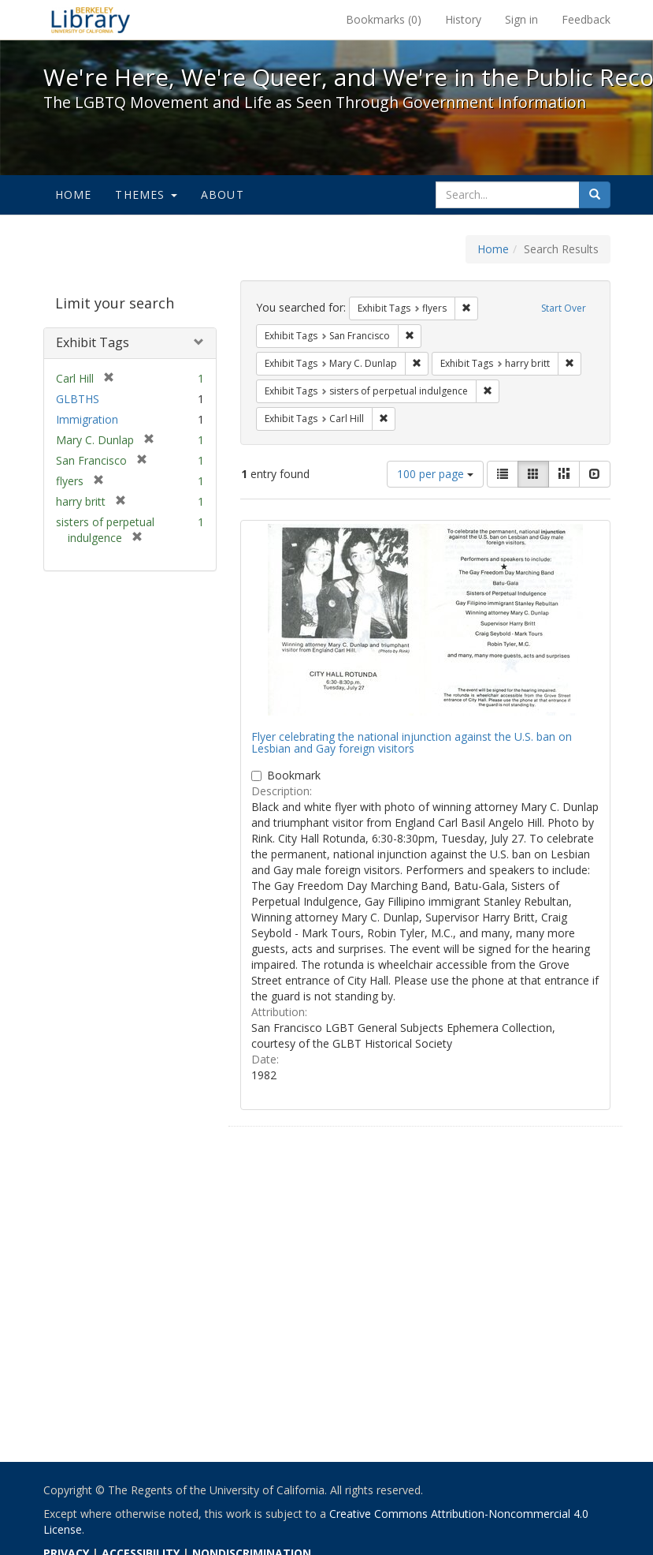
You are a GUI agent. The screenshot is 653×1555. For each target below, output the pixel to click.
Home (73, 194)
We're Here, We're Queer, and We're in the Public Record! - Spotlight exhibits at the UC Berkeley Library (91, 19)
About (222, 194)
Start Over (563, 308)
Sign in (521, 19)
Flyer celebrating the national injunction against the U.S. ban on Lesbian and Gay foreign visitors (411, 742)
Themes (145, 194)
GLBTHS (77, 398)
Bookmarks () (383, 19)
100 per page (435, 473)
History (463, 19)
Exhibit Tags (92, 342)
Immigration (87, 419)
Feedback (586, 19)
